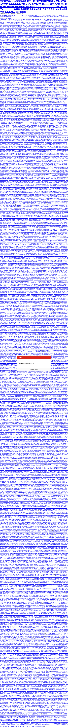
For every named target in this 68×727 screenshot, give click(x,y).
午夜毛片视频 (27, 68)
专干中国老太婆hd (11, 409)
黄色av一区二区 (42, 201)
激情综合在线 (63, 285)
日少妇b (11, 322)
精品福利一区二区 (35, 465)
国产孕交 (14, 440)
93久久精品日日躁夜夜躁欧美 (59, 64)
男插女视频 (2, 447)
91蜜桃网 (33, 722)
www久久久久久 (63, 349)
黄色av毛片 (36, 280)
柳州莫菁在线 (57, 347)
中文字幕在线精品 (36, 178)
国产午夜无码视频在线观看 (13, 543)
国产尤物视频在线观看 (7, 682)
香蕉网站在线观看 (33, 57)
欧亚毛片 (58, 47)
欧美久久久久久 (57, 88)
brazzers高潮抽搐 (56, 94)
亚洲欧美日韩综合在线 (51, 247)
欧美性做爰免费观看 (28, 163)
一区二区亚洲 (54, 122)
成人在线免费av (28, 381)
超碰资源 (52, 60)
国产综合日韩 (38, 436)
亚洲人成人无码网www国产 (31, 513)
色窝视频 (56, 582)
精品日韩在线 (51, 648)
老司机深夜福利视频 (45, 90)
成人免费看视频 (3, 225)
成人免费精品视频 (60, 264)
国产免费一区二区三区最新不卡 (54, 612)
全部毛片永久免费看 (12, 21)
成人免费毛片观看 (8, 306)
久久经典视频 (43, 236)
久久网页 (51, 678)
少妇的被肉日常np (37, 163)
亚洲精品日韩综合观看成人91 (22, 292)
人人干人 (23, 168)
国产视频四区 (58, 128)
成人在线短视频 (49, 164)
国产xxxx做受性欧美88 (8, 592)
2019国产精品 (31, 308)
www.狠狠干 (13, 302)
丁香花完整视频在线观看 (20, 401)
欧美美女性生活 (8, 392)
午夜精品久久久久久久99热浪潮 (13, 32)
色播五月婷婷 (15, 589)
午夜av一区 (64, 91)
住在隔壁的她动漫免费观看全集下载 (42, 115)
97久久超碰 (42, 677)
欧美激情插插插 (32, 572)
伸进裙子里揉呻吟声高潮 (41, 612)
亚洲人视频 (35, 536)
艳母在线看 (26, 233)
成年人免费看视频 (15, 230)
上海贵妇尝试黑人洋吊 (10, 182)
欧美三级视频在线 (24, 598)
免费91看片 (48, 315)
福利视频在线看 (28, 119)
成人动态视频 (24, 177)
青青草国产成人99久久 (44, 675)
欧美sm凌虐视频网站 (62, 22)
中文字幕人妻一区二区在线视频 (29, 154)
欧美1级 (28, 294)
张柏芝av (47, 678)
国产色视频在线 (45, 60)
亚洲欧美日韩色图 (33, 553)
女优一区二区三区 (45, 260)
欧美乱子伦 (43, 202)
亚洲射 (30, 178)
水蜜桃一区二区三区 (51, 140)
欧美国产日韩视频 (12, 513)
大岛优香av (39, 458)
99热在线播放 (5, 289)
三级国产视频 (12, 467)
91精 (57, 668)
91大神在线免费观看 (20, 130)
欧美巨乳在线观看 (10, 419)
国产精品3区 (5, 194)
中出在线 (2, 563)
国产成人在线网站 (30, 444)
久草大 (37, 227)
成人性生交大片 (43, 19)
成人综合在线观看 (11, 523)
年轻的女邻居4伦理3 (37, 443)
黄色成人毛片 (17, 220)
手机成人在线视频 (37, 402)
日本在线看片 (23, 285)
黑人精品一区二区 (36, 253)
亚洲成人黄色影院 (52, 204)
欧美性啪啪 (58, 672)
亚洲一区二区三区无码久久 (20, 108)
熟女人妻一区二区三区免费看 (8, 525)
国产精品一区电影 (57, 132)
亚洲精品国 (33, 382)
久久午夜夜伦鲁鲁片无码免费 (13, 35)
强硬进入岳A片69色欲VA (37, 289)
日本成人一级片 (29, 403)
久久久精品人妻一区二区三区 (18, 44)
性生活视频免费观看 (58, 153)
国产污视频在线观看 (43, 278)
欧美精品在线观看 (24, 198)
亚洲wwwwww (38, 140)
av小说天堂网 (49, 288)
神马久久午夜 (16, 254)
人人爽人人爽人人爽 (54, 629)
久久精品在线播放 (22, 101)
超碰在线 (49, 47)
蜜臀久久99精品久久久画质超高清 (48, 235)
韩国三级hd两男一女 (32, 64)
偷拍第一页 (47, 285)
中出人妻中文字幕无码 (47, 80)
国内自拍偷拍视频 (37, 85)
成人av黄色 (17, 640)
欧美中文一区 (32, 539)
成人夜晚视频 (19, 454)
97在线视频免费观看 (41, 327)
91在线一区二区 (6, 222)
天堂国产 (43, 223)
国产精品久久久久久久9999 (6, 342)
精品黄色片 (7, 104)
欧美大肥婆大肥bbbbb (13, 143)
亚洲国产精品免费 (42, 640)
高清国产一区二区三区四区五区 (19, 40)
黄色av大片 (44, 116)
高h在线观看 (44, 470)
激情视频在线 (21, 36)
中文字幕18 (63, 437)
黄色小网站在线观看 (31, 705)
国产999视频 (5, 216)
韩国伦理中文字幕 (34, 325)
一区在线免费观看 (10, 672)
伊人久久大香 (60, 71)
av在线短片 (15, 116)
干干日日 (49, 202)
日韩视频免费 (11, 108)
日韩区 (6, 613)
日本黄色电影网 (55, 39)
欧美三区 (13, 163)
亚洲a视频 (41, 105)
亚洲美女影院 (61, 85)
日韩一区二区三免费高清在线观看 (10, 206)
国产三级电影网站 (45, 651)
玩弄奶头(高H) (52, 298)
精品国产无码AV (55, 202)
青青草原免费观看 (9, 429)
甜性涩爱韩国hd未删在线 (15, 73)
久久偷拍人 (18, 115)
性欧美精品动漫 (43, 26)
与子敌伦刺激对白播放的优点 (40, 274)
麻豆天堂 (29, 209)
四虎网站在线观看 (63, 84)
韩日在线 (56, 339)
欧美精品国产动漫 (14, 52)
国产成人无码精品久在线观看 (40, 333)
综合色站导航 (7, 275)
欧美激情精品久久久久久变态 (39, 197)
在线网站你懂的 (45, 350)
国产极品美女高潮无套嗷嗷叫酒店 (54, 482)
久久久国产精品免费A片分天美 (32, 37)
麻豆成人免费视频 (61, 724)
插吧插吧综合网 (12, 336)
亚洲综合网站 (19, 651)
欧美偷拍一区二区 (40, 61)
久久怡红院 (12, 68)
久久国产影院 (7, 256)
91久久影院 (52, 163)
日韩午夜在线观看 (58, 178)
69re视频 (28, 204)
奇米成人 (17, 75)
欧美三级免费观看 (33, 457)
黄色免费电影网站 (4, 630)
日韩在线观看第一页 (43, 567)
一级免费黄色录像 (28, 402)
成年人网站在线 (41, 633)
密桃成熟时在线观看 (26, 313)
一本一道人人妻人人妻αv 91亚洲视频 (30, 105)
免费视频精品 (51, 43)
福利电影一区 (14, 364)
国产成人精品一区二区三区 (22, 216)
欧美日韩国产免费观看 (34, 67)
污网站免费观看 (53, 30)
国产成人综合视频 (27, 644)
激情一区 (2, 90)
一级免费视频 (54, 56)
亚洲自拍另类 (54, 109)
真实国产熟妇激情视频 (35, 475)
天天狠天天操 (31, 140)
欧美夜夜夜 (54, 68)
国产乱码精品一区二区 (50, 21)
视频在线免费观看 (42, 506)
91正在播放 (35, 519)
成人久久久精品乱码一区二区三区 (34, 246)
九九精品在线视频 (30, 128)
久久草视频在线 (11, 329)
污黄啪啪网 (4, 401)
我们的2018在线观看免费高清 (34, 133)
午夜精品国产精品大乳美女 (58, 555)
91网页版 (50, 116)
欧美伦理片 (7, 28)
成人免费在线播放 (8, 458)
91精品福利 (6, 139)
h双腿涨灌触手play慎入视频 (54, 82)
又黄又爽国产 (16, 342)
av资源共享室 (7, 250)
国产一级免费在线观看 (49, 460)
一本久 (35, 216)
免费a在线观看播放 (12, 185)
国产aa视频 (55, 246)
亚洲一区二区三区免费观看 (6, 161)
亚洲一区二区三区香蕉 (48, 32)
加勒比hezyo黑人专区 (13, 167)
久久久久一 (8, 149)
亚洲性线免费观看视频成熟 (33, 688)
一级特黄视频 (7, 389)
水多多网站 (25, 630)
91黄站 (51, 36)
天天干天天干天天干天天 (26, 84)
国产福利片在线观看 (60, 209)
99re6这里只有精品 (59, 70)
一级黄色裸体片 (5, 467)
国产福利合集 (63, 347)
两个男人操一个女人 (34, 166)
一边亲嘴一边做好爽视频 (21, 523)
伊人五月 (32, 213)
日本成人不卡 (35, 113)
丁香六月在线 (30, 570)
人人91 (62, 60)
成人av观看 (32, 212)
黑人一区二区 (19, 201)
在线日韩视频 (55, 175)
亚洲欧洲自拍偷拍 (25, 90)
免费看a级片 (16, 301)
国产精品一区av (52, 391)
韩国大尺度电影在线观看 (62, 333)
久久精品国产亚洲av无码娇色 (8, 695)
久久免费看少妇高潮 (39, 81)
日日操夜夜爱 (36, 287)
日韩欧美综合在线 (29, 63)
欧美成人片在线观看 (28, 182)
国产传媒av (36, 63)
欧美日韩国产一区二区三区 (17, 399)
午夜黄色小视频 (27, 289)
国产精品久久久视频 (10, 126)
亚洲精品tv (43, 478)
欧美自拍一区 (28, 634)
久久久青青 (4, 558)
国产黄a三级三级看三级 (42, 216)
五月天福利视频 (56, 385)
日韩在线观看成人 (7, 60)
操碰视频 (14, 97)
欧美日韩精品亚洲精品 (9, 99)
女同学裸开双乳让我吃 (24, 464)
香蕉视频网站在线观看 (31, 75)
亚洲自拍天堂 (24, 541)
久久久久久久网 (12, 361)
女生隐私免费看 (5, 422)
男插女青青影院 (34, 353)
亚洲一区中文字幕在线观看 (15, 662)
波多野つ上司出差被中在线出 (57, 515)
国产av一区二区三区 (15, 81)
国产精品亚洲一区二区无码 (62, 21)
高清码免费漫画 (21, 564)
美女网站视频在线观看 (36, 316)
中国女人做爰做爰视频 (45, 119)
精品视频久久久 (24, 612)
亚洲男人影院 (12, 144)
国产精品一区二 (5, 115)
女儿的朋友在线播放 (38, 192)
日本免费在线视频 (25, 39)
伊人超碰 (41, 218)
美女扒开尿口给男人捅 (39, 198)
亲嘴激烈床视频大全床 (46, 184)
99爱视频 (45, 254)
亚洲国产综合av (27, 235)
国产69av (29, 406)
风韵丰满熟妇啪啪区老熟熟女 (57, 712)
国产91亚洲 (43, 33)
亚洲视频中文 (6, 42)
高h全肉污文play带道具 (7, 377)
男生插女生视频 (12, 609)
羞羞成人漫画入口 (11, 95)
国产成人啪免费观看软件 (59, 460)
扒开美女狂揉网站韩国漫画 (17, 349)
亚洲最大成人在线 (6, 246)
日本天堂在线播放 (62, 547)
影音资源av (63, 342)
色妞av (22, 63)
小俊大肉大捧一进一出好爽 (42, 539)
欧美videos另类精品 (24, 416)
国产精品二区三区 (28, 144)
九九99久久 (28, 143)
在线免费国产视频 (8, 448)
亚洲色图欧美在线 (50, 574)
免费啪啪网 (60, 586)
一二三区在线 (29, 171)
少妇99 (66, 240)
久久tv (49, 519)
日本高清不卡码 (45, 439)
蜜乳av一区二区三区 (10, 292)
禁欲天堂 (12, 658)
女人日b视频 (46, 303)
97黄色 (31, 168)
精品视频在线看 (43, 451)
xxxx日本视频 (61, 299)
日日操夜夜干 (61, 237)
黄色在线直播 (34, 678)
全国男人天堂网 (37, 450)
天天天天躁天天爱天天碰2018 (38, 167)
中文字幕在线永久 (22, 616)
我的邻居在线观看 (15, 54)
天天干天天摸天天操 (34, 577)
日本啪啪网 (15, 488)
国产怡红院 (20, 98)
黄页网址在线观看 (8, 615)
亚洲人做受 (39, 342)
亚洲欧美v (18, 209)
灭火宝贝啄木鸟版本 (7, 106)
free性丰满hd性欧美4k (11, 181)
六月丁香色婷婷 (36, 33)
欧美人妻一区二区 (45, 112)
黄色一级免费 (50, 250)
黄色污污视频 (37, 126)
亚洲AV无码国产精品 (61, 247)
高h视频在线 (40, 68)
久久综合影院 (35, 640)
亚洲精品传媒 (44, 715)
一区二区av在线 (36, 223)
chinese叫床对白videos (43, 99)
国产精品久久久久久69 (59, 254)
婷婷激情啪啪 (63, 202)
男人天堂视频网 (33, 281)
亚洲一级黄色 (36, 492)
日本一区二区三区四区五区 (48, 406)
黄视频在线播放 (56, 399)
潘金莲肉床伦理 (32, 202)
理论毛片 (6, 662)
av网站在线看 (5, 570)
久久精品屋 (46, 229)
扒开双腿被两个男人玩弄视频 (23, 722)
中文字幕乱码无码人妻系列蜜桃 (35, 526)
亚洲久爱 (58, 298)
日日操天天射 (6, 25)
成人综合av (3, 705)
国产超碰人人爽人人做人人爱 (8, 395)
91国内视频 (4, 437)
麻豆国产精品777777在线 (9, 70)
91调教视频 (6, 677)
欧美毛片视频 (32, 106)
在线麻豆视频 (51, 539)
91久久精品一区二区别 (60, 275)
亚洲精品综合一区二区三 (36, 313)
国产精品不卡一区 (13, 368)
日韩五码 (39, 132)
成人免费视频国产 (10, 33)
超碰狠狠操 (40, 258)
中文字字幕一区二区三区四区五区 (21, 375)
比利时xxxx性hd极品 (55, 285)
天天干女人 (19, 111)
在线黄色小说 (3, 309)
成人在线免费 (26, 281)
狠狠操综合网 (9, 320)
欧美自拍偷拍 (60, 104)
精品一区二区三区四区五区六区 (53, 201)
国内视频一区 (60, 526)
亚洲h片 (64, 418)
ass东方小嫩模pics (9, 616)
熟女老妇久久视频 (39, 484)
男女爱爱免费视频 (27, 173)
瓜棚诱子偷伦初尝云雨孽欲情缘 (51, 81)
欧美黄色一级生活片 (20, 126)
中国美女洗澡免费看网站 (59, 423)
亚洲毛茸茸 (47, 579)
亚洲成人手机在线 (58, 160)
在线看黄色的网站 (4, 19)
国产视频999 (46, 484)
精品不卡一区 (39, 47)
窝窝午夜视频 (11, 548)
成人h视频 (18, 42)
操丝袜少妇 (10, 278)
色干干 (57, 277)
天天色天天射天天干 (39, 142)
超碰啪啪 (42, 287)
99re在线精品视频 (55, 119)
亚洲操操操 (3, 334)
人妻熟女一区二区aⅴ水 (54, 346)
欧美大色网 (23, 78)
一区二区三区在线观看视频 (58, 425)
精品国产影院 (62, 558)
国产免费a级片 (29, 29)
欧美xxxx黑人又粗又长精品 (17, 22)
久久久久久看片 (61, 166)
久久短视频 (38, 184)
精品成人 (6, 185)
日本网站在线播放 (39, 54)
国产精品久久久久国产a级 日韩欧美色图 (40, 36)
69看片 (54, 287)
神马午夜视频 (64, 302)
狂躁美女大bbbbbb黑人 (47, 242)
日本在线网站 (6, 239)
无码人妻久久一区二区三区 (15, 271)
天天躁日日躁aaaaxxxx (31, 351)
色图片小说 (16, 572)
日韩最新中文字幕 (60, 150)
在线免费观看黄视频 (21, 236)
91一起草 (7, 432)
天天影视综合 (63, 230)
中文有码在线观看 (64, 39)
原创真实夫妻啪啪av (4, 315)
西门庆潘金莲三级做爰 (50, 253)
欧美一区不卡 (7, 415)
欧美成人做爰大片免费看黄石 (34, 540)
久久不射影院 (13, 415)
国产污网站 (32, 623)
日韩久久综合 (21, 150)
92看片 (57, 363)
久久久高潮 (54, 170)
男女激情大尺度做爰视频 (6, 40)
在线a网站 (44, 237)
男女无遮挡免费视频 (62, 571)
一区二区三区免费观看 (55, 322)
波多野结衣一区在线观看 (13, 330)
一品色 (21, 54)
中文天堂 (40, 43)
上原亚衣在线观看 (20, 135)
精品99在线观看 (11, 227)
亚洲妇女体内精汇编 (59, 415)
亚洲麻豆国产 (5, 722)
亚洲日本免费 (12, 216)
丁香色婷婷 (32, 249)
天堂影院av (7, 354)
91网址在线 (3, 579)
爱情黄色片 (8, 128)
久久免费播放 (40, 616)
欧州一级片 (31, 377)
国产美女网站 (59, 220)
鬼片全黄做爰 (16, 686)
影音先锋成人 (25, 97)
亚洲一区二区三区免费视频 (56, 418)
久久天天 (9, 156)
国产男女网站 (56, 453)
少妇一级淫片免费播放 (11, 496)
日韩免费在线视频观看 (52, 365)
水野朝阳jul (39, 306)
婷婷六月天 (52, 239)
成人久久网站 (8, 532)
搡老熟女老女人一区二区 (61, 409)
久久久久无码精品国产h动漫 (34, 53)
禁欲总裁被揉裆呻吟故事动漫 (50, 448)
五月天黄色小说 (34, 201)
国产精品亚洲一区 (41, 71)
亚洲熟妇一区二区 (14, 608)
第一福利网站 (34, 427)
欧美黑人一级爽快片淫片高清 (9, 236)
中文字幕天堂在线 (9, 30)
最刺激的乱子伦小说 (54, 113)
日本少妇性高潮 (5, 385)
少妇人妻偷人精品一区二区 (35, 405)
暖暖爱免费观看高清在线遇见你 (9, 454)
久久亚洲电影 (35, 494)
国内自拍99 (14, 679)
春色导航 (61, 164)
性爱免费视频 (22, 257)
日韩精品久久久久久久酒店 (21, 515)
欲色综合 (30, 28)
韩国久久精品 (28, 36)
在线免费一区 (41, 678)
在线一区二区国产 (28, 113)
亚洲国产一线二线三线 (40, 106)
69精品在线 (64, 619)
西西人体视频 (20, 222)
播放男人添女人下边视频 (12, 101)
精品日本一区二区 (38, 303)
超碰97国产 (62, 450)
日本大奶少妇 (8, 346)
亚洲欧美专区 (54, 67)
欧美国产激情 (47, 105)
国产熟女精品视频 (34, 596)
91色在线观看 (5, 382)
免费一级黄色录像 (47, 54)
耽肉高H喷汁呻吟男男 (52, 19)
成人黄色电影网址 (44, 161)
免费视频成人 (61, 664)
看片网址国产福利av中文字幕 (50, 381)
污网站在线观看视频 (15, 358)
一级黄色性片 (27, 349)
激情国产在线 (23, 686)
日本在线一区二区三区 (48, 311)
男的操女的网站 (8, 460)
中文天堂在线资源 (49, 467)
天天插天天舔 (9, 80)
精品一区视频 (32, 229)
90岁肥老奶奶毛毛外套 (63, 191)
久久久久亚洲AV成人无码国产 (11, 49)
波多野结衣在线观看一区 (9, 365)
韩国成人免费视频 (26, 657)
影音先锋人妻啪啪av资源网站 (53, 302)
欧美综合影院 (44, 244)
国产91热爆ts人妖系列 (17, 277)
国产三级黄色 (31, 260)
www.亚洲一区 (49, 268)
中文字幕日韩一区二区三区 (19, 632)
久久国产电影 (16, 667)
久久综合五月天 (63, 508)
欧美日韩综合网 (52, 161)
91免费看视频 (26, 291)
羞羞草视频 (50, 336)
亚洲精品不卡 (18, 267)
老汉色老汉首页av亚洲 (7, 119)
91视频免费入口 (45, 326)
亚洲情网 (24, 708)
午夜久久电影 (36, 381)
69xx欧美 (57, 112)
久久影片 (53, 47)
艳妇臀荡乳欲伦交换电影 (44, 30)
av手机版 (31, 595)
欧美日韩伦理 (34, 68)
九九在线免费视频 (47, 603)
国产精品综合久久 (30, 346)
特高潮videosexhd (11, 350)
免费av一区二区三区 (57, 708)
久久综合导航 (45, 180)
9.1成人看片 (15, 601)
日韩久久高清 (34, 644)
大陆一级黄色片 (19, 270)
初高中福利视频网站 (17, 387)
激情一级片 (34, 702)
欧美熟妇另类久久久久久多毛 (28, 91)
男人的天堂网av (46, 682)
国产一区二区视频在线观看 (41, 44)
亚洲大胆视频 (14, 136)
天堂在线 (34, 173)
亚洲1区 (18, 198)
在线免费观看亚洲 (45, 337)
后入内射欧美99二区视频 (38, 319)
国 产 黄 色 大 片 (51, 471)
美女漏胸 (28, 285)
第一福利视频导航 (54, 90)
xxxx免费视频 (3, 102)
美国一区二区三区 (32, 170)
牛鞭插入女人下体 (33, 49)
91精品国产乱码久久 (57, 703)
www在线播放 (31, 151)
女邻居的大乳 (36, 50)
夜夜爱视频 (58, 53)
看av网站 (15, 563)
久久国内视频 (8, 405)
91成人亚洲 (13, 237)
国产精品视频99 (41, 553)
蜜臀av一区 (57, 475)
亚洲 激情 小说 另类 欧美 (58, 92)
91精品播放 (33, 150)
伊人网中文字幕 (6, 282)
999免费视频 (34, 219)
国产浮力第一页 (61, 189)
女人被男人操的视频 (15, 171)
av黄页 (64, 679)
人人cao (21, 420)
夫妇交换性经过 (45, 496)
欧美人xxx (21, 206)
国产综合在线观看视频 (14, 146)
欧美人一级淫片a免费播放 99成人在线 (47, 318)
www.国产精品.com (15, 102)
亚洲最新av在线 (37, 651)
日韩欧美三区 (54, 299)
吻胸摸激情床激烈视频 (13, 398)
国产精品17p (6, 68)
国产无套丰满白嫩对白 (54, 192)
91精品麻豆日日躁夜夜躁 (56, 665)
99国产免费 (2, 149)
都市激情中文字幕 (11, 675)
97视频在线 (63, 201)
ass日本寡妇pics (61, 26)
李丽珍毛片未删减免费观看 (27, 192)
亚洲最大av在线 (6, 218)
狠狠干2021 (23, 35)
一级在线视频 (47, 109)
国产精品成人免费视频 (56, 334)
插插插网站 (37, 534)
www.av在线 (2, 488)
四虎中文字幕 (39, 170)
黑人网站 (38, 202)
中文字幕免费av (7, 503)
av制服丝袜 (44, 140)
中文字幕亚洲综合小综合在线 (12, 265)
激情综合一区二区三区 (21, 606)
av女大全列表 (25, 581)
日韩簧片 (46, 616)
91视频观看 (36, 108)
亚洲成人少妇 (56, 284)
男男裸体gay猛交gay (33, 601)
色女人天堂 (15, 555)
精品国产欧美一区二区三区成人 (43, 410)
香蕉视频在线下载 (4, 703)
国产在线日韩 (15, 688)
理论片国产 (9, 387)
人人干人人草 (40, 564)
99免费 (31, 233)
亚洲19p (44, 482)
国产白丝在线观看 (19, 113)
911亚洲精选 (56, 396)
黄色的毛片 (47, 56)
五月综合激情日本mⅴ (48, 267)
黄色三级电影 (12, 43)
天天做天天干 (50, 108)
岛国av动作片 (47, 23)
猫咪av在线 (23, 337)
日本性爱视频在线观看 (59, 167)
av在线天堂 (59, 677)
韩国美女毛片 (24, 42)
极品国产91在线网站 (18, 189)
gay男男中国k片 (3, 325)
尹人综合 (53, 444)
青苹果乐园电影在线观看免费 (49, 443)
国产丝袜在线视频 (43, 582)
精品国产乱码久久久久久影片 (48, 66)
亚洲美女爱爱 (63, 192)
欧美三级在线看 (15, 94)
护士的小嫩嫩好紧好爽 (32, 401)
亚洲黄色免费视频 (37, 320)
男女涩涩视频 (22, 132)
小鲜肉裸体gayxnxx (17, 374)
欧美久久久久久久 (7, 312)
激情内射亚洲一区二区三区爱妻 (61, 33)
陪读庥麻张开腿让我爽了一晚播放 (28, 696)
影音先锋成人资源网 (39, 185)
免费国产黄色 (8, 153)
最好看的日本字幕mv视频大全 (43, 271)
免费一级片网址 (18, 109)
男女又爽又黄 (16, 461)
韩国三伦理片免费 (44, 73)
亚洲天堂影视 (51, 441)
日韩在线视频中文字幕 (41, 102)
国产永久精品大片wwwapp (16, 26)
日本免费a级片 (9, 488)
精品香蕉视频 (49, 104)
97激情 (21, 102)
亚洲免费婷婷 (57, 294)
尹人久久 (5, 585)
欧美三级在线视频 (30, 520)
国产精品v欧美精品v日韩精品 (47, 437)
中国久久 (57, 643)
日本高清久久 (29, 588)
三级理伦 (37, 336)
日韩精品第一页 (57, 32)
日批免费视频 (7, 327)
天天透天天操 (56, 219)
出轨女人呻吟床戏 (8, 634)
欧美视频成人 (62, 655)
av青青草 (47, 61)
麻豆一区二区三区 (21, 351)
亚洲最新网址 (3, 303)
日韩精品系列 (43, 485)
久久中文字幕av (11, 61)
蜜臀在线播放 (17, 223)
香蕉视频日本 (30, 273)
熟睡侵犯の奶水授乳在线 (14, 180)
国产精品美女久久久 (60, 66)
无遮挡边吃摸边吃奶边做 (8, 281)
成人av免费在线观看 (8, 353)
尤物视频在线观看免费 (35, 90)
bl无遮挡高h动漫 (43, 199)
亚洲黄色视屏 (25, 50)
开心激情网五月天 (58, 388)
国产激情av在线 (35, 660)
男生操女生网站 (36, 244)
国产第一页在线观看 (22, 136)
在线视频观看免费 (20, 68)
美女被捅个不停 (17, 92)
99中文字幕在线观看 (50, 633)
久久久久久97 (61, 274)
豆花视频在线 (45, 436)
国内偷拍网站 (12, 219)
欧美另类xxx (20, 235)
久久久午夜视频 (34, 258)
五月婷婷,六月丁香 (40, 384)
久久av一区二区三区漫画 (29, 46)
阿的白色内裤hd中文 (11, 594)
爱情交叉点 (56, 311)
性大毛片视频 (3, 632)
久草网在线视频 (19, 144)
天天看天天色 (10, 178)
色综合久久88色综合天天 (53, 208)
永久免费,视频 (16, 550)
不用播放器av (49, 191)
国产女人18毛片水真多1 (62, 271)
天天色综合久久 (37, 242)
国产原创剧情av (42, 596)
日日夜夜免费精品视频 (45, 50)
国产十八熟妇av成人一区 (61, 588)
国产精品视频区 (6, 26)
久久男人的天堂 (55, 519)
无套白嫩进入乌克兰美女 (16, 226)
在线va (16, 508)
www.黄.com (3, 598)
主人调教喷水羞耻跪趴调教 (12, 195)
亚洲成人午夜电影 (15, 149)
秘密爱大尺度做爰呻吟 (39, 396)
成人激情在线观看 (60, 168)
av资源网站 (64, 139)
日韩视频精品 (47, 218)
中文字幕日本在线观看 (21, 112)
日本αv (33, 423)
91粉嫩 (36, 153)
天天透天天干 (3, 374)
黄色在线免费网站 (57, 553)
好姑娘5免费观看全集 (16, 623)
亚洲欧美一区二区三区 (48, 59)
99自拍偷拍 (49, 143)
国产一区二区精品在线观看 (56, 146)
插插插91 (15, 430)
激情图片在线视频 (14, 298)
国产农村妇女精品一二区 (38, 474)
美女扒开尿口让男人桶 (22, 194)
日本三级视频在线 (11, 512)
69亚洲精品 (23, 171)
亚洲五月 (17, 282)
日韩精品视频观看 (45, 188)
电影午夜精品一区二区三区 (27, 413)
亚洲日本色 (57, 249)
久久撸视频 (64, 401)
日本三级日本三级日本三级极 (14, 325)
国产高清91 (5, 227)
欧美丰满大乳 (14, 56)
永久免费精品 (61, 448)
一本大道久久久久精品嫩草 (55, 46)
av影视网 (37, 710)
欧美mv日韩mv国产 (28, 443)
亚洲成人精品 (40, 97)
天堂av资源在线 (62, 403)
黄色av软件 (64, 160)
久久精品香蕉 (36, 233)
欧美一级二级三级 (27, 660)
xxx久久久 (39, 209)
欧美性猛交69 (52, 61)
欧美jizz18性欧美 (48, 142)
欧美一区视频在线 (26, 71)
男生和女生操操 (16, 129)
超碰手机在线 (21, 589)
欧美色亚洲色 (64, 723)
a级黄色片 (22, 326)
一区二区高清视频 (19, 182)
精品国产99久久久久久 (30, 157)
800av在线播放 (38, 147)
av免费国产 (24, 209)
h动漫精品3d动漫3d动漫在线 (57, 25)
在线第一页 (22, 282)
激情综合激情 (56, 36)
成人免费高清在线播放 (9, 693)
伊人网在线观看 (38, 222)
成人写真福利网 (51, 130)
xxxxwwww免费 (47, 594)
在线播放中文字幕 (45, 629)
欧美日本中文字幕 (45, 187)
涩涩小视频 (29, 626)
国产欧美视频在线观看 (52, 22)
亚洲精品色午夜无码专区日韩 (60, 108)
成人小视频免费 (35, 508)
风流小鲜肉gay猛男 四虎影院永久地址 (25, 21)
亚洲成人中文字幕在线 (27, 433)
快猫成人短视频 (30, 101)
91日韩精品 (36, 139)
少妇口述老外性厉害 (48, 353)
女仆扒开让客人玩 (10, 75)
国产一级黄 (8, 50)
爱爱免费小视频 (17, 63)
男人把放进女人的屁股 (63, 154)
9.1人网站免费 (51, 275)
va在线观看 (61, 158)
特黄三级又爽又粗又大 (45, 329)
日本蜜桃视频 (52, 343)
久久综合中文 (53, 296)
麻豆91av (42, 273)
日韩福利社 (63, 605)
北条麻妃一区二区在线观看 (36, 230)
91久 (11, 529)
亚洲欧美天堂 (20, 122)
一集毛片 (32, 347)
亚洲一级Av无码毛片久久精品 (36, 263)
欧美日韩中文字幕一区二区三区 (29, 327)
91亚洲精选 (17, 229)
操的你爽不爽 (55, 280)
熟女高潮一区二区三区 (62, 223)
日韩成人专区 (17, 158)
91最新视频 (56, 123)
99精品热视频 (11, 113)
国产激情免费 (42, 508)
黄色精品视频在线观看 (53, 26)
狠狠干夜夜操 (12, 115)
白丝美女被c (40, 354)
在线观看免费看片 (52, 149)
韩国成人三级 (45, 340)
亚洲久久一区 (15, 156)
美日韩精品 (23, 81)
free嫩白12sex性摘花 (55, 313)
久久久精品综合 (43, 101)
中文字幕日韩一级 (11, 130)
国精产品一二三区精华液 (24, 263)
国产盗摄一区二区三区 (49, 70)
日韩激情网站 (26, 111)
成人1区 (13, 323)
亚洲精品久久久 (47, 232)
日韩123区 (18, 610)
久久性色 (49, 695)
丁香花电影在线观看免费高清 (14, 396)
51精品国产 (52, 135)
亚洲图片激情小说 (8, 132)
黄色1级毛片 (47, 700)
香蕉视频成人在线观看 (32, 698)
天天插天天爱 (12, 42)
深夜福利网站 (35, 567)
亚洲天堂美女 (8, 349)
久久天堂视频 (24, 140)
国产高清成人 (54, 639)
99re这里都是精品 (42, 574)
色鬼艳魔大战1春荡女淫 (61, 494)
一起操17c (27, 166)
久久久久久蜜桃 (32, 529)
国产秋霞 (58, 505)
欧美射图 (34, 557)
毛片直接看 (59, 651)
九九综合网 (48, 710)
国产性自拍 (36, 312)
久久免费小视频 (31, 222)
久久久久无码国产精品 (31, 243)
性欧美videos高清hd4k (10, 403)
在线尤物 (14, 633)
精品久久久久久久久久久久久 (32, 236)
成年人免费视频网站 (16, 123)
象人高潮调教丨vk (44, 129)
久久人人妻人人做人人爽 (47, 584)
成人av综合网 (49, 392)
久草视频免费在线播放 (27, 239)
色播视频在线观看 (57, 312)
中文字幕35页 (13, 484)
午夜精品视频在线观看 (5, 273)
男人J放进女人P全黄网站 (22, 275)
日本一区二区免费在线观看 (43, 301)
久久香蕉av (45, 43)
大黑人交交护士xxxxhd (59, 35)
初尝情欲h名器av (47, 68)
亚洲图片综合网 (20, 447)
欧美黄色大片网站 (35, 143)
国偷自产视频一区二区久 (31, 632)
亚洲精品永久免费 (28, 197)
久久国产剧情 (25, 109)
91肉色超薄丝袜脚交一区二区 (43, 322)
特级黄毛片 (61, 301)
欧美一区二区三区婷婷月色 (17, 450)
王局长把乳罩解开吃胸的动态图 (9, 135)
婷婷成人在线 (45, 450)
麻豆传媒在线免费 (35, 634)
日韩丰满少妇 (41, 425)
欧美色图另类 (42, 467)
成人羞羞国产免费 (61, 87)
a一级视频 (35, 189)
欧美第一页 (58, 102)
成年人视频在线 (14, 636)
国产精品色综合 (32, 61)
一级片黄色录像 (35, 19)
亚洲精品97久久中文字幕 (54, 361)
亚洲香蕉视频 (8, 94)
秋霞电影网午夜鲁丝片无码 (44, 135)
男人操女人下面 (43, 108)
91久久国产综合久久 (7, 492)
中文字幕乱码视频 (6, 436)
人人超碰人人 (51, 575)
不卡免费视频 (10, 257)
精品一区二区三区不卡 (52, 174)
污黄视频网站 (62, 98)
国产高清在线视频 (62, 516)
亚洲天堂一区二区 (39, 194)
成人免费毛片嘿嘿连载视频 (31, 135)
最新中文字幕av (28, 43)
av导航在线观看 (18, 91)
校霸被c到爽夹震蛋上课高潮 (35, 60)
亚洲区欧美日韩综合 (13, 382)
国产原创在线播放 (57, 225)
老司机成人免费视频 (37, 420)
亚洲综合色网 (53, 384)
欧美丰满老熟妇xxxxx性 (28, 471)
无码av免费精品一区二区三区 (14, 499)
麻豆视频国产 (55, 29)
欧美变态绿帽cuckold (21, 558)
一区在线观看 (36, 677)
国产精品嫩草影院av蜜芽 (40, 447)
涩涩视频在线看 (29, 280)
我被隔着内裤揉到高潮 (55, 544)
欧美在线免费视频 (7, 163)
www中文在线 (21, 430)
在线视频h (26, 586)
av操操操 (63, 672)
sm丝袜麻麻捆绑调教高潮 (50, 698)
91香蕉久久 (48, 622)
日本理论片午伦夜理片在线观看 (35, 240)
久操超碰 (10, 347)
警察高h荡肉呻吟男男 (43, 168)
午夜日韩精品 (30, 492)
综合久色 (57, 693)
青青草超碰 (14, 644)
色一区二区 (38, 91)
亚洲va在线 (18, 512)
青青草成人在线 (16, 724)
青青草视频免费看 (50, 128)
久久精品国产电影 (51, 102)
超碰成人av (25, 467)
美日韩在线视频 (50, 419)
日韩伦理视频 (52, 77)
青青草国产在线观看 (49, 319)
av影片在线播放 (57, 270)
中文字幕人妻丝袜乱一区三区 (20, 468)
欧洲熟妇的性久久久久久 (47, 617)
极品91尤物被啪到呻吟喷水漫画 (7, 64)
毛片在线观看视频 (18, 565)
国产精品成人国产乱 (51, 333)
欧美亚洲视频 (15, 532)
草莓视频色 (43, 91)
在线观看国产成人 (54, 301)
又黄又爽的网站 (5, 332)
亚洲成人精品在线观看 (52, 97)
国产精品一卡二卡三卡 (34, 218)
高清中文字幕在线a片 (52, 274)
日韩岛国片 (25, 74)
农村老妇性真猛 (45, 163)
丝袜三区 (41, 501)
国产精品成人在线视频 (31, 257)
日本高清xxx (27, 339)
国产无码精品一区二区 (36, 282)
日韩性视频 (64, 372)
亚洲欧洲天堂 (35, 647)
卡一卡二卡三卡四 (20, 336)
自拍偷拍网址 (18, 316)
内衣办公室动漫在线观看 (39, 315)
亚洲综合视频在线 (8, 412)
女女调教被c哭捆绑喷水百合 (60, 57)
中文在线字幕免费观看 (57, 143)
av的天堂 (23, 23)
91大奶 (65, 440)
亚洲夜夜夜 (10, 189)
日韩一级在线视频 (56, 608)
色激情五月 (54, 589)
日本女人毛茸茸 (43, 336)
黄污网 (19, 508)
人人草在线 (49, 530)
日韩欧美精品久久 (4, 709)
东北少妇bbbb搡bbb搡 (50, 273)
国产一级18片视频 (55, 320)
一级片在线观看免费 (5, 608)
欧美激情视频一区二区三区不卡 (13, 175)
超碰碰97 (15, 460)
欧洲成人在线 (65, 270)
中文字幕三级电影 (16, 448)
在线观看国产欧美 (17, 668)
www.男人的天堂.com (60, 529)
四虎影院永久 (38, 617)
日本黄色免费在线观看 (37, 658)
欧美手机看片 (48, 464)
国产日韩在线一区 (9, 660)
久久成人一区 (63, 433)
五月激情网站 (59, 126)
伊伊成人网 (24, 387)
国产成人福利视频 (37, 350)
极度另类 (33, 629)
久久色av (55, 104)
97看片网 (34, 575)
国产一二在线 (25, 115)
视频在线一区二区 (13, 194)
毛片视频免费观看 (43, 130)
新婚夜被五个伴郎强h (51, 502)
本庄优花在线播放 (16, 554)
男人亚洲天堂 (30, 223)
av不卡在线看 (43, 294)
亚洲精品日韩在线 (39, 109)
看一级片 (32, 622)
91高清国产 (22, 605)
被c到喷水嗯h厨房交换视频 (52, 660)
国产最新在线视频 (51, 596)
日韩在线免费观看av (26, 664)
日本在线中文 (6, 219)
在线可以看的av (27, 118)
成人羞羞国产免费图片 (15, 647)
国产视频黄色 (49, 403)
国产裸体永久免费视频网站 (8, 264)
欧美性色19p (18, 61)
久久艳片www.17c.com (29, 447)
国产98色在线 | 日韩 (60, 325)
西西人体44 (7, 237)
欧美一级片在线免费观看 (36, 477)
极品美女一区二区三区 (21, 340)
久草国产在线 (16, 363)
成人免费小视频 (10, 109)
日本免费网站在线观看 (47, 686)
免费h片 (3, 658)
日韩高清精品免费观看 (40, 502)
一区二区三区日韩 (45, 239)
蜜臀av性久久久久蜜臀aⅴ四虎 (26, 66)
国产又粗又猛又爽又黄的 (25, 650)
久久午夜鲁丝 (27, 122)
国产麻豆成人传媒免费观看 (18, 119)
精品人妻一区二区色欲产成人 (59, 197)
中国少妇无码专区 (15, 478)
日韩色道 (65, 147)
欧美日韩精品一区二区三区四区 (30, 385)
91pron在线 (28, 567)
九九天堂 (29, 177)
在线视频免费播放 (59, 73)
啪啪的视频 (59, 557)
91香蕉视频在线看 (39, 70)
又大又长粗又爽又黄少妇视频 (36, 59)
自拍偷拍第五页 (64, 601)
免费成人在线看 (38, 346)
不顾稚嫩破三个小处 (62, 365)
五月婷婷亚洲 (34, 104)
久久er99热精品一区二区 (49, 517)
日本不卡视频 (31, 284)
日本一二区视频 (21, 56)
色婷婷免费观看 (24, 57)
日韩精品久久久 (23, 301)
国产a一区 (7, 627)
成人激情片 (28, 506)
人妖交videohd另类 (37, 237)
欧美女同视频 (54, 724)
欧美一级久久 (60, 296)
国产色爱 (42, 653)
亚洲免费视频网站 (50, 372)
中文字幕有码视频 (20, 582)
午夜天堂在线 (41, 52)
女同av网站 (18, 97)
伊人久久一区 (49, 64)
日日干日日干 (46, 433)
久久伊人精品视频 (4, 271)
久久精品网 (4, 360)
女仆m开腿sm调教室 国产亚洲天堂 (29, 672)
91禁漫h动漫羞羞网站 (41, 257)
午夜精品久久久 (24, 220)
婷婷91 (45, 97)
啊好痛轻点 (16, 309)
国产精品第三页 (9, 468)
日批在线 (43, 268)
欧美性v (33, 40)
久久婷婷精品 (54, 422)
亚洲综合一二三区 (26, 427)
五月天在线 (31, 478)
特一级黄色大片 (38, 571)
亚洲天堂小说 (31, 42)
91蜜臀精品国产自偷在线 (38, 626)
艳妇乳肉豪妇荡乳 (11, 242)
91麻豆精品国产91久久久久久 (21, 53)
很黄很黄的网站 (19, 595)
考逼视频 (45, 270)
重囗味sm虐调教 (54, 50)
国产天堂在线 (41, 464)
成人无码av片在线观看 (55, 402)
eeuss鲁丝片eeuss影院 (14, 384)
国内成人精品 (21, 251)
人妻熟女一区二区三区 (42, 144)
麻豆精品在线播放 (38, 87)
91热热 (35, 208)
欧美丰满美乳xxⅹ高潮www (10, 118)
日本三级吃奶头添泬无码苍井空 (59, 49)
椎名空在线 (63, 492)
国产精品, (41, 494)
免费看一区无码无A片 (24, 639)
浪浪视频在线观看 (56, 723)
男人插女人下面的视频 (5, 177)
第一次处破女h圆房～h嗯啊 (40, 22)
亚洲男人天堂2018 (39, 594)
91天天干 (59, 443)
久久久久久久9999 (19, 395)
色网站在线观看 (34, 277)
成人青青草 (11, 247)
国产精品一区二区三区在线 (16, 391)
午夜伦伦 (42, 662)
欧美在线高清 (37, 94)
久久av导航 (17, 319)
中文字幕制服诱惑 (39, 377)
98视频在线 (27, 130)
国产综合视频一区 (17, 422)
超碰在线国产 (57, 447)
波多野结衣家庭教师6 (62, 149)
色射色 (44, 47)
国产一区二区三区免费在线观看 (48, 53)
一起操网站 (7, 188)
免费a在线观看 (14, 370)
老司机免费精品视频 (42, 208)
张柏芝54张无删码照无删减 (16, 354)
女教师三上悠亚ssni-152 (59, 250)
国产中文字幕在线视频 (25, 477)
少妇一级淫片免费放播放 (33, 73)
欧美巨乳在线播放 (4, 609)
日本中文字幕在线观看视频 (10, 209)
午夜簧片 (43, 42)
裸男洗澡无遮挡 (10, 84)
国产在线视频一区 (30, 720)
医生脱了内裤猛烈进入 (27, 33)
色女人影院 (23, 554)
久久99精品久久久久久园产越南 (50, 664)
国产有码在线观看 (29, 451)
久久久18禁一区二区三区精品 (46, 534)
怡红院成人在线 (31, 380)
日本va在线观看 (49, 702)
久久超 (10, 422)
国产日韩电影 (57, 646)
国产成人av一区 (46, 212)
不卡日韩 (33, 270)
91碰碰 (29, 439)
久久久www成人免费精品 (48, 74)
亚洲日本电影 (35, 503)
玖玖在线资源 (13, 315)
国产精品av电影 (50, 646)
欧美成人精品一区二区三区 (35, 374)
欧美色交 (15, 36)
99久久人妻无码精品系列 (56, 564)
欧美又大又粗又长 (32, 47)
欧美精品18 (47, 581)
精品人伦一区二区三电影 (53, 211)
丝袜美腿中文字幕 (15, 164)
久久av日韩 (45, 222)
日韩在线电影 (18, 70)
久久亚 (11, 170)
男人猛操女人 (14, 280)
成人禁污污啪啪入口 (7, 187)
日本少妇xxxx (62, 457)
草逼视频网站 (26, 120)
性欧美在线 (47, 557)
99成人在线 (8, 154)
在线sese (63, 413)
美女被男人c (15, 318)
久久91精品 (42, 622)
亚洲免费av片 (56, 617)
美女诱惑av (22, 164)
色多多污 (50, 170)
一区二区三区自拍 (47, 305)
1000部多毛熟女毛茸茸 (29, 22)
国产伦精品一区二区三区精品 (58, 626)
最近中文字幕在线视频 (61, 622)
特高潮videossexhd (59, 705)
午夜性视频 (62, 389)
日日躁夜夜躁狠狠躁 (14, 425)
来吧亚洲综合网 (45, 571)
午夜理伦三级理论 (39, 267)
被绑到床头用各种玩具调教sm (31, 264)
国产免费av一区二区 (50, 215)
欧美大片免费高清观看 (6, 311)
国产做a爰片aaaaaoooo (49, 578)
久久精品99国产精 (29, 637)
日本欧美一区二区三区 (34, 26)
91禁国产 (43, 253)
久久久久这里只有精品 (39, 21)
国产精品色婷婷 (55, 306)
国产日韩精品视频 (56, 492)
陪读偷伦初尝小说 (8, 57)
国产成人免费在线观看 (23, 106)
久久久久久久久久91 (62, 719)
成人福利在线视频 (18, 74)
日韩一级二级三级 (26, 104)
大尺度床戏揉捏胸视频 (15, 188)
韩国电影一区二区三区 (56, 674)
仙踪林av (36, 693)
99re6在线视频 (45, 532)
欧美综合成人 (40, 88)
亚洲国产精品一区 (30, 116)
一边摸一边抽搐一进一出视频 (56, 439)
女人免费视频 (39, 212)
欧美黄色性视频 (22, 156)
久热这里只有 (29, 309)
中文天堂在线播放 (37, 470)
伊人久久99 (23, 537)
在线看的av (7, 90)
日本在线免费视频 (37, 489)
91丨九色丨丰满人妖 (19, 160)
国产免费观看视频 (51, 533)
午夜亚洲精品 (10, 374)
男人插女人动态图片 (51, 91)
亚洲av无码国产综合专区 (40, 419)
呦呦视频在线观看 (13, 547)
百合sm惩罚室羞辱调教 (53, 158)
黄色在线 (2, 29)
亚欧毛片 (48, 457)
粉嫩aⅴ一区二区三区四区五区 (40, 137)
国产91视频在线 (49, 430)
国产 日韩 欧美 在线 (16, 312)
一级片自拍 (9, 184)
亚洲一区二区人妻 (52, 505)
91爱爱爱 (57, 570)
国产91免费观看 (37, 412)
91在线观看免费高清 (11, 558)
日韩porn (41, 381)
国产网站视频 (46, 171)
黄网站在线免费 (64, 561)
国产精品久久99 (19, 118)
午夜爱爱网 (62, 36)
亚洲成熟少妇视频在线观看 (30, 102)
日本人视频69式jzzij (25, 596)
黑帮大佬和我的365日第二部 (56, 195)
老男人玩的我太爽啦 (57, 584)
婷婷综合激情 (4, 301)
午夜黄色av (23, 448)
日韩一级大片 (38, 496)
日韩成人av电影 (21, 346)
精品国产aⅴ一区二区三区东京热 (19, 479)
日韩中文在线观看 (31, 384)
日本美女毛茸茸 (48, 92)
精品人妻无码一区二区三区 (42, 82)
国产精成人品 (51, 463)
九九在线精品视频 (17, 353)
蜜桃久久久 (64, 213)
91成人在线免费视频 (6, 136)
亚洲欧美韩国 (51, 216)
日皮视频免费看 (25, 662)
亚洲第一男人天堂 (11, 437)
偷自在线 (63, 251)
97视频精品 (37, 101)
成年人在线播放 (52, 577)
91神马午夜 (31, 195)
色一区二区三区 (43, 67)
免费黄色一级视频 (41, 104)
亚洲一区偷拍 (11, 517)
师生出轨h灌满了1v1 (33, 389)
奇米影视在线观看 (61, 185)
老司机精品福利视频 (17, 526)
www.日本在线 (13, 457)
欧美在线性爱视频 (27, 219)
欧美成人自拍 (3, 242)
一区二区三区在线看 (36, 235)
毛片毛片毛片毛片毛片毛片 (60, 291)
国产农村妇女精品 (62, 199)
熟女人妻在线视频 (25, 622)
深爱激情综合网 (45, 85)
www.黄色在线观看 (4, 343)
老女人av (12, 540)
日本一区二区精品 (32, 97)
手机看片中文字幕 (54, 457)
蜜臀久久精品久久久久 (28, 315)
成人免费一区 (6, 43)
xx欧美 (14, 347)
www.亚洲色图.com (41, 154)
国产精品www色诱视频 (29, 54)
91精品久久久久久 (56, 408)
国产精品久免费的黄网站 (48, 342)
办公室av (61, 281)
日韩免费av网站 (38, 512)
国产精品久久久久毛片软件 (27, 137)
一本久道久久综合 (45, 77)
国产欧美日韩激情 (30, 208)
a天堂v (21, 211)
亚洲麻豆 (26, 592)
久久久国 (48, 205)
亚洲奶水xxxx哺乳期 (13, 584)
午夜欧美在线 (3, 402)
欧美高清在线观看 (48, 225)
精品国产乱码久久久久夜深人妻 (19, 311)
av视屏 (57, 253)
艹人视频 (41, 37)
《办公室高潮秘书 (39, 229)
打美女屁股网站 (5, 39)
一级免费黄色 (64, 522)
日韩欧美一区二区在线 (41, 157)
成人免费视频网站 (54, 98)
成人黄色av (49, 137)
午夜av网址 (7, 298)
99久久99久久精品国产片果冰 (27, 175)
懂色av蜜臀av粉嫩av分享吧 (19, 30)
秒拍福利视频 (51, 270)
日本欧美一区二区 (24, 60)
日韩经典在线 (56, 80)
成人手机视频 (32, 330)
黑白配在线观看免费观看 (52, 125)
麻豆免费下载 (7, 603)
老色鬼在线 (41, 353)
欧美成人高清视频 (16, 57)
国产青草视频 (26, 463)
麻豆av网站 (48, 154)
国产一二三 (40, 78)
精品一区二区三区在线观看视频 (44, 243)
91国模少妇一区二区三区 (39, 215)
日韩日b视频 (42, 558)
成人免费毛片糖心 (38, 422)
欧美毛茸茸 (54, 223)
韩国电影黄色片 (41, 92)
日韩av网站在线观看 (27, 548)
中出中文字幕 (51, 582)
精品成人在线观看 (49, 396)
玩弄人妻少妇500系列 (25, 230)
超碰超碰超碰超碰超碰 (41, 249)
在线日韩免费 (7, 240)
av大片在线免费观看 (20, 204)
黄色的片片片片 (62, 396)
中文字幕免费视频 (38, 667)
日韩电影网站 (36, 441)
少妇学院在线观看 (30, 187)
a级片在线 (43, 164)
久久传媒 (62, 615)
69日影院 (38, 288)
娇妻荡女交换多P (11, 198)
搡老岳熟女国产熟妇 (14, 244)
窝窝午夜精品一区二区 (33, 467)
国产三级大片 (34, 546)
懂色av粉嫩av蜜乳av (4, 291)
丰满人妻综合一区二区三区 (35, 80)
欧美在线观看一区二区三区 (18, 212)
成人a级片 (29, 568)
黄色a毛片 (22, 288)
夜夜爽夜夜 (21, 215)
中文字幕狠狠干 (18, 33)
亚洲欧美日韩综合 (23, 28)
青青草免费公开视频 (54, 198)
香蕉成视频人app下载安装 (28, 242)
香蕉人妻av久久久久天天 (46, 175)
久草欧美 (28, 125)
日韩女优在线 (53, 613)
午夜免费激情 (38, 260)
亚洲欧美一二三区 (50, 415)
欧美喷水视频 (32, 612)
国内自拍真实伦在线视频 (13, 225)
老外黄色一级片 (56, 142)
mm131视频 (63, 713)
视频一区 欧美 (35, 394)
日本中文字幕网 (14, 215)
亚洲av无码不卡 (24, 67)
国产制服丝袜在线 (19, 197)
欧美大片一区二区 (38, 682)
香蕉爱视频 (27, 150)
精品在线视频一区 (29, 429)
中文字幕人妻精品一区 (55, 337)
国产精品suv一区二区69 (41, 371)
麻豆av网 (2, 719)
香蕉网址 (10, 706)
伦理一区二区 (15, 639)
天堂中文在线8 (56, 546)
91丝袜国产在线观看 (57, 292)
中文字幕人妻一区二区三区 (46, 182)
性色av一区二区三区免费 (34, 516)
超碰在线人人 (24, 284)
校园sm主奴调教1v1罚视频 (17, 142)
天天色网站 (43, 28)
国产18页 (45, 377)
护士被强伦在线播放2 (57, 137)
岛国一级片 (35, 43)
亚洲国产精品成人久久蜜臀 (37, 118)
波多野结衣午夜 (7, 588)
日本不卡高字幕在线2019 (55, 187)
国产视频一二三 (14, 287)
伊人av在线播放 (37, 156)
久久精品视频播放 (28, 85)
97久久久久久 (8, 230)
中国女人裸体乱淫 (10, 288)
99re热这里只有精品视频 (18, 85)
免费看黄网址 (41, 334)
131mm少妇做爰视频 (20, 403)
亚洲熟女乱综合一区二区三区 (55, 387)
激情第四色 (37, 444)
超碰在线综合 (61, 474)
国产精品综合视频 (55, 389)
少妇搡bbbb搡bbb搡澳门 (43, 332)
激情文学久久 (37, 670)
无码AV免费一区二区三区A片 (9, 643)
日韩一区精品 (32, 25)
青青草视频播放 (58, 648)
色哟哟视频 (13, 510)
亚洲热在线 (41, 394)
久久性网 (64, 151)
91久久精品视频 (57, 467)
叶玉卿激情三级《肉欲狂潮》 (50, 177)
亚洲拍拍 (55, 456)
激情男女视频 (63, 488)
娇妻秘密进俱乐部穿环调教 (32, 30)
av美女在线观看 (8, 29)
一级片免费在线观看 (13, 509)
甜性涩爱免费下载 (37, 668)
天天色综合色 (46, 420)
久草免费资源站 (51, 713)
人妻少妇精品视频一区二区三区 (57, 133)
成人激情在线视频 (25, 129)
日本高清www (8, 679)
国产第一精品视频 (17, 372)
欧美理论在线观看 (42, 153)
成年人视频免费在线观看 (46, 434)
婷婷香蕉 (11, 39)
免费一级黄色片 (17, 23)
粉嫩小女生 (65, 265)
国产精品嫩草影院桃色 (14, 19)
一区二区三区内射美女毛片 (41, 479)
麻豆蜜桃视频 (31, 98)
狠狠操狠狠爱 (19, 684)
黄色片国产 (7, 708)
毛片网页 (63, 640)
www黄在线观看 (46, 378)
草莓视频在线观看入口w (33, 261)
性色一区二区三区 (48, 401)
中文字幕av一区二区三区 (20, 125)
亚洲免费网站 (43, 128)
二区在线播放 (31, 136)
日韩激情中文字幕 (11, 316)
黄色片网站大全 (36, 543)
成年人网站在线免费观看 (60, 101)
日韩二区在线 (15, 451)
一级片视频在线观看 (14, 333)
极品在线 (31, 111)
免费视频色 (19, 80)
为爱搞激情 (55, 653)
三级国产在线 (3, 257)
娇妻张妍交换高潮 (47, 667)
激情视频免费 (17, 284)
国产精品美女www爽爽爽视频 (44, 49)
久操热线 (23, 720)
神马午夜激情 (49, 555)
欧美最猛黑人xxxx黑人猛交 (6, 129)
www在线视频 (37, 161)
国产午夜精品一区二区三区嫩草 (15, 657)
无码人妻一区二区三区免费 (50, 523)
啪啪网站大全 (5, 143)
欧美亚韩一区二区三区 (10, 610)
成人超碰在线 (53, 651)
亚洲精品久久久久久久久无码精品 (13, 88)
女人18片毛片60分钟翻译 (8, 284)
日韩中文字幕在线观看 (8, 77)
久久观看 (55, 691)
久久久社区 (8, 474)
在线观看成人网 (47, 150)
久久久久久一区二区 (48, 263)
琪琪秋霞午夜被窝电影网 (29, 160)
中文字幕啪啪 (20, 510)
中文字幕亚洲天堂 (62, 456)
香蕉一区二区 (32, 267)
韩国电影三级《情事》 (30, 336)
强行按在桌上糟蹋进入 (30, 620)
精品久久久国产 (54, 147)
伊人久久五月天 (26, 270)
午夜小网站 (37, 195)
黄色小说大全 (59, 28)
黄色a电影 (20, 423)
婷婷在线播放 (52, 136)
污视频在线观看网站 (7, 299)
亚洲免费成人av (55, 184)
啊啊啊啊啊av (46, 194)
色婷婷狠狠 (18, 665)
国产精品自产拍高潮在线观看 (18, 29)
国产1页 (44, 375)
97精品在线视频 (10, 67)
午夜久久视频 (10, 363)
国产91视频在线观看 (46, 306)
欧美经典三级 (11, 294)
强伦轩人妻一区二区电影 (21, 570)
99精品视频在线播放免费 (58, 709)
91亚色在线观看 (43, 685)
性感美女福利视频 (24, 32)
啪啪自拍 (20, 405)
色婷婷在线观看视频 (58, 430)
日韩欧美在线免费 (12, 111)
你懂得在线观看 (17, 723)
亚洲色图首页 (16, 579)
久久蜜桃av (8, 478)
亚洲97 (53, 126)
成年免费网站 (3, 101)
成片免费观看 (54, 560)
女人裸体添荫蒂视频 (39, 578)
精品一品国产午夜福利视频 (57, 525)
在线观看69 (16, 211)
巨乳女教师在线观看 (8, 92)
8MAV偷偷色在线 (16, 413)
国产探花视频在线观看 (27, 391)
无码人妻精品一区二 (44, 349)
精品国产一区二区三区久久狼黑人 (54, 451)
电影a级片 (2, 610)
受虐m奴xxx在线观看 (35, 551)
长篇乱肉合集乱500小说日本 (9, 670)
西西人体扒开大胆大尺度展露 (25, 575)
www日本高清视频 (32, 323)
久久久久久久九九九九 (32, 78)
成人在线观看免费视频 (19, 174)
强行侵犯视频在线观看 (13, 263)
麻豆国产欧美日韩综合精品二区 (44, 265)
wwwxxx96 (45, 347)
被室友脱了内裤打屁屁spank (20, 658)
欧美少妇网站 (39, 509)
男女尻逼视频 (28, 522)
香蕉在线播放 (13, 256)
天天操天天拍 (29, 199)
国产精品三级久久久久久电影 (22, 410)
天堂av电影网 (25, 202)
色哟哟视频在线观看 (50, 325)
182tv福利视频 (35, 558)
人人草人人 (34, 425)
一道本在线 (10, 192)
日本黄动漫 (38, 629)
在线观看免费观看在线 (5, 22)
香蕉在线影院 (16, 178)
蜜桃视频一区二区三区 (36, 326)
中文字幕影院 (37, 182)
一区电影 (9, 102)
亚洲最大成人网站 (62, 67)
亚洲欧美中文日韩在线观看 (22, 323)
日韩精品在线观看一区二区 (11, 59)
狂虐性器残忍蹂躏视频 (15, 90)
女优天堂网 (59, 478)
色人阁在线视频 (57, 678)
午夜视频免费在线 (20, 43)
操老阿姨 (20, 491)
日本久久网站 (16, 380)
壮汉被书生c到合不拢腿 (12, 427)
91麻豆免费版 (22, 309)
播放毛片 (45, 174)
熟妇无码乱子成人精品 (39, 39)
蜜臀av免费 (47, 440)
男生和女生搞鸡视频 (37, 433)
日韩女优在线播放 (39, 448)
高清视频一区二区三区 (47, 453)
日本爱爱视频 (50, 254)
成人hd (18, 303)
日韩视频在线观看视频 (43, 391)
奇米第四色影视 (64, 722)
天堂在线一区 (61, 258)
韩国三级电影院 (37, 434)
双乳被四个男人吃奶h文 (46, 94)
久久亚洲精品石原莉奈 (62, 177)
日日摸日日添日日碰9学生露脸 (42, 720)
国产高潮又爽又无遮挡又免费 (9, 133)
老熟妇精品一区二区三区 (11, 151)
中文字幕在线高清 (59, 129)
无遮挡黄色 (19, 516)
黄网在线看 (24, 322)
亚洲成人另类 (18, 71)
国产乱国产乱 (46, 658)
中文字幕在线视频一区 (39, 637)
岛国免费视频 (46, 684)
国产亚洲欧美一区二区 (10, 515)
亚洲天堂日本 (62, 563)
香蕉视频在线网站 (28, 52)
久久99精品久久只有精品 (57, 54)
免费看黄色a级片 (61, 122)
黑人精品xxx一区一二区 (52, 199)
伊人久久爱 (24, 526)
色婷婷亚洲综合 (23, 47)
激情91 (39, 57)
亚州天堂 (65, 28)
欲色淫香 (12, 174)
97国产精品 (7, 98)
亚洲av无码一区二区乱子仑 (36, 254)
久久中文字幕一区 (44, 46)
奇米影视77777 (59, 633)
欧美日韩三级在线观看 (47, 461)
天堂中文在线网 (37, 211)
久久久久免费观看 (37, 413)
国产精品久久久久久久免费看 (48, 209)
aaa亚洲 (48, 67)
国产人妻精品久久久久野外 (6, 85)
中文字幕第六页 (24, 261)
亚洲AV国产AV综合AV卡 (22, 133)
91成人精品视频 (27, 295)
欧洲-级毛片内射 (18, 139)
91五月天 (10, 639)
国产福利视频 (25, 377)
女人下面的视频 (39, 311)
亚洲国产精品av (24, 723)
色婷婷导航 (35, 52)
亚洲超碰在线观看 (57, 485)
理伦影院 (45, 170)
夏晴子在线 (11, 139)
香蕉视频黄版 (24, 170)
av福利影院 (13, 112)
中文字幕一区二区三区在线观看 (13, 416)
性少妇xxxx (61, 29)
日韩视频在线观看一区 (5, 646)
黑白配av (40, 482)
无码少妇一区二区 (59, 118)
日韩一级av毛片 (34, 530)
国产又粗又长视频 (47, 313)
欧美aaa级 (53, 594)
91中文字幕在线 (41, 555)
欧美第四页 (21, 692)
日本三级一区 (3, 506)
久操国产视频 (24, 73)
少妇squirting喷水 (30, 340)
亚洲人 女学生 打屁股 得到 (47, 160)
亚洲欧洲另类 (36, 674)
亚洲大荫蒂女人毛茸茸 (37, 146)
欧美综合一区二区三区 (58, 429)
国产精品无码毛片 (15, 60)
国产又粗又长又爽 (46, 147)
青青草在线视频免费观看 (58, 392)
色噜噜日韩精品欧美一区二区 (26, 501)
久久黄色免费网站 (54, 84)
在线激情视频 (52, 309)
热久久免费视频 (63, 182)
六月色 (36, 689)
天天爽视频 (58, 329)
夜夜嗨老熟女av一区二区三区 (28, 226)
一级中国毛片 (59, 77)
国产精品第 (31, 667)
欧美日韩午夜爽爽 (46, 133)
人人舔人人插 (53, 271)
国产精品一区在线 (56, 527)
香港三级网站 (48, 213)
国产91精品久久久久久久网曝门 (14, 82)
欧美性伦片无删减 (34, 464)
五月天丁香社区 (19, 120)
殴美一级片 (25, 25)
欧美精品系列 (6, 637)
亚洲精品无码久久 (4, 551)
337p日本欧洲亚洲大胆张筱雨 (12, 305)
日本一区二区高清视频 (5, 112)
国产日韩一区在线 (34, 510)
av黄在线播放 (22, 187)
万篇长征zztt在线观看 (51, 157)
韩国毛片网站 (59, 130)
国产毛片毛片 (37, 273)
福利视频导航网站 (39, 460)
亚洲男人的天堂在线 (31, 95)
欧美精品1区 (31, 436)
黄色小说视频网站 (41, 75)
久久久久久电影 (34, 125)
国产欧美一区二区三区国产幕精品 (33, 164)
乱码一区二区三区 (61, 157)
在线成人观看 (26, 26)
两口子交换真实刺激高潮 (21, 95)
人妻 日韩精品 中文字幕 (59, 371)
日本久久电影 (8, 564)
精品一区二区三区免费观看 (21, 409)
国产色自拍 (35, 501)
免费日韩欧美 (39, 74)
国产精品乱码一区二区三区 (43, 323)
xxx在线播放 (20, 173)
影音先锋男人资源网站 (41, 529)
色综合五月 (47, 474)
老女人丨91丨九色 (10, 125)
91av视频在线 (51, 101)
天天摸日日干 (26, 80)
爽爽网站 (51, 339)
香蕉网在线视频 (38, 305)
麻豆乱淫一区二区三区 (32, 99)
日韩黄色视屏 (50, 546)
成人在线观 (46, 494)
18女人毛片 (56, 164)
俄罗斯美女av (50, 291)
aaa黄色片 (28, 23)
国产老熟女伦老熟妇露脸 (26, 674)
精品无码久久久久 (7, 47)
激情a (13, 715)
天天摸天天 (31, 610)
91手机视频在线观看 (15, 246)
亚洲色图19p (42, 465)
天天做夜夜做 (43, 233)
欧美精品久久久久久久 (27, 296)
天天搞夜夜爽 (43, 227)
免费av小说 (48, 560)
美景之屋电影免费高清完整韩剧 (41, 181)
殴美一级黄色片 (7, 351)
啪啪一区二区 (15, 150)
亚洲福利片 (8, 426)
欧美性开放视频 (41, 560)
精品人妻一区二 (34, 285)
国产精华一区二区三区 (48, 289)
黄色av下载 (12, 553)
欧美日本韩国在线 (17, 519)
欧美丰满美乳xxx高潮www (20, 294)
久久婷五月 (27, 212)
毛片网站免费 (20, 185)
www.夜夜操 (24, 70)
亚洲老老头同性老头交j (37, 309)
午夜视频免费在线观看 (60, 688)
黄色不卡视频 (65, 553)
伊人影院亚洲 (54, 166)
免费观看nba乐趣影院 (8, 74)
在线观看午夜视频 (29, 174)
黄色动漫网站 (47, 122)
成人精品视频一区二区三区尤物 (39, 606)
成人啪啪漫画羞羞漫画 (15, 596)
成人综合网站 (52, 220)
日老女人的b (57, 568)
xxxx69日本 (30, 216)
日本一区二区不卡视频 (9, 91)
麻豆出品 (15, 616)
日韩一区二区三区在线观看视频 (17, 87)
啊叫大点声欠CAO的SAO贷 (44, 515)
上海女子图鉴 (37, 175)
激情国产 (29, 40)
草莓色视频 (49, 236)
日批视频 (8, 226)
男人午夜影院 (34, 506)
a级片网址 (32, 578)
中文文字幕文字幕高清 (16, 357)
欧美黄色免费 (55, 565)
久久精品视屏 (45, 554)
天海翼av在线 (17, 177)
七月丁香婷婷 (63, 717)
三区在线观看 (32, 82)
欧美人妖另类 (50, 111)
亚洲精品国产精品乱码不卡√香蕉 (42, 563)
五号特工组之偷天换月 (14, 66)
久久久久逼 (17, 137)
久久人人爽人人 (14, 218)
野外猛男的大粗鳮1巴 (48, 230)
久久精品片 (4, 21)
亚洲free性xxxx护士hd (37, 251)
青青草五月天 (17, 612)
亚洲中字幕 (63, 140)
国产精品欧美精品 (26, 353)
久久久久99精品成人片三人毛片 (52, 52)
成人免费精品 (45, 211)
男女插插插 (19, 415)
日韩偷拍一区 (60, 436)
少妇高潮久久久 (11, 137)
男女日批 (47, 384)
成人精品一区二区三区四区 (25, 19)
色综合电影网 (21, 584)
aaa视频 (13, 128)
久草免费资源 (24, 329)
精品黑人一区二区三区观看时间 (23, 485)
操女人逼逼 (27, 77)
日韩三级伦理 (35, 177)
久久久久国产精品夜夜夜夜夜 (20, 439)
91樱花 (12, 177)
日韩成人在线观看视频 (49, 595)
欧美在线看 (63, 503)
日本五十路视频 (24, 158)
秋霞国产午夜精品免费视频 (36, 461)
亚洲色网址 (36, 111)
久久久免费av (29, 388)
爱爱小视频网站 (13, 98)
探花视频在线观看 (55, 75)
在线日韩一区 (17, 84)
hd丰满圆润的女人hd (50, 42)
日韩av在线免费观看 (20, 199)
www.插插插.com (4, 482)
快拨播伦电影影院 (32, 227)
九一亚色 (13, 201)
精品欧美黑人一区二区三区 (23, 578)
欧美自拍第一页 (17, 689)
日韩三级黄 (17, 168)
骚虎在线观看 (52, 616)
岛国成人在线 (14, 588)
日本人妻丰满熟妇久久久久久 (57, 205)
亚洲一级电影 (37, 42)
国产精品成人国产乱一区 (56, 394)
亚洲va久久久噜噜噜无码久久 (52, 508)
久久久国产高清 (25, 82)
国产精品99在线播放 (29, 584)
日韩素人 (47, 198)
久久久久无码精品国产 (52, 237)
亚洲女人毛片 (22, 116)
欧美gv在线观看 (38, 270)
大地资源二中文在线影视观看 (47, 568)
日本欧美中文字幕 (29, 161)
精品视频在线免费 (29, 237)
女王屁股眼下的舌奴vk (16, 50)
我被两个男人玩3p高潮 (5, 287)
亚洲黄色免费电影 (35, 130)
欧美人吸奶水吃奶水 (60, 471)
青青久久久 (10, 301)
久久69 (42, 132)
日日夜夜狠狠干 (29, 287)
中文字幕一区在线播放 (24, 225)
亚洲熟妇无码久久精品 (8, 430)
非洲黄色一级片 (63, 94)
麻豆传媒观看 (15, 392)
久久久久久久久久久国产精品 (16, 25)
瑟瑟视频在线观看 (57, 413)
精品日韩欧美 (23, 246)
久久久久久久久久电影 (59, 354)
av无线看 (44, 191)
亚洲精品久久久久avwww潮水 (54, 585)
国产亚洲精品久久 (60, 698)
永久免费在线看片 (37, 66)
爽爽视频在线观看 (13, 37)
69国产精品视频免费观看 (37, 522)
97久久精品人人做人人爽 (16, 104)
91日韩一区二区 (9, 78)
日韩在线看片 (58, 574)
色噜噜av (30, 541)
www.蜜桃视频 (37, 112)
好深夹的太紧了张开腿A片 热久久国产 (33, 426)
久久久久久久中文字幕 (33, 232)
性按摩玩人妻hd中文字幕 (55, 581)
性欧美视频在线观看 (29, 44)
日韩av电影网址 (40, 627)
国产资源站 (36, 622)
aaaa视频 (4, 130)
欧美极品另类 (5, 233)
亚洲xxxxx (31, 211)
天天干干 (12, 208)
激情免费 (51, 561)
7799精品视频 (25, 498)
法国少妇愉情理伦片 (10, 378)
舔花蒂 (46, 158)
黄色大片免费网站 (38, 429)
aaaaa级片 (2, 613)
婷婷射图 (64, 464)
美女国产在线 (15, 187)
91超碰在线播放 (45, 602)
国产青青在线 (62, 81)
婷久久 (25, 222)
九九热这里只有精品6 (8, 253)
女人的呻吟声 (21, 398)
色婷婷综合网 (49, 608)
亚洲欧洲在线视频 (54, 344)
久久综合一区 (64, 432)
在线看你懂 (31, 115)
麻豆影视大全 (17, 39)
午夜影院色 (19, 629)
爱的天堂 (66, 647)
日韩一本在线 (44, 206)
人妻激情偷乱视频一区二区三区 (33, 337)
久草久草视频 (19, 302)
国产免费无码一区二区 (15, 627)
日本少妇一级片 (49, 33)
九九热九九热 (19, 467)
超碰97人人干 (21, 77)
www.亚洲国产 (3, 363)
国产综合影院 (58, 446)
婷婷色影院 (9, 367)
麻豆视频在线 (41, 277)
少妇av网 (31, 50)
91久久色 (39, 406)
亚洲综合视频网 (49, 63)
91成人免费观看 (31, 70)
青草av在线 (41, 264)
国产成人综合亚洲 (10, 220)
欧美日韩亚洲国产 (19, 624)
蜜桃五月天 (18, 105)
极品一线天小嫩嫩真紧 (15, 213)
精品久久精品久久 (56, 499)
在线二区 (28, 132)
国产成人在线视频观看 (16, 154)
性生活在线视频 (40, 488)
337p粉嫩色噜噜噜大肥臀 (24, 700)
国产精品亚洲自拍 (40, 523)
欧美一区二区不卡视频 (9, 319)
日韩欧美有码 (19, 378)
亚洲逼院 (59, 454)
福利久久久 (11, 158)
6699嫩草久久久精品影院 (57, 243)
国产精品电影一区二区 (60, 180)
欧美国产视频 (57, 251)
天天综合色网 (31, 303)
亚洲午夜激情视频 (4, 322)
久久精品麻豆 (29, 320)
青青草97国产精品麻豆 (20, 128)
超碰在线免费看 (3, 495)
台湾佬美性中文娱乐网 (24, 49)
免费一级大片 (3, 184)
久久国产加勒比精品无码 (61, 278)
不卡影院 (55, 191)
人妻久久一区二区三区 (9, 337)
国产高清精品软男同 (59, 441)
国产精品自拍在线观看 (49, 88)
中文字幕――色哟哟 (23, 260)
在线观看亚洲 (3, 572)
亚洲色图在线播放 (24, 178)
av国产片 (59, 140)
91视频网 (58, 44)
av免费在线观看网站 (14, 191)
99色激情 (23, 88)
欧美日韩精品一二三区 (44, 98)
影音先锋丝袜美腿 (25, 213)
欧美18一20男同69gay (41, 95)
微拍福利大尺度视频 (5, 208)
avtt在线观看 (62, 706)
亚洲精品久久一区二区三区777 (27, 191)
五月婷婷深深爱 (34, 550)
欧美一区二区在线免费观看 (43, 427)
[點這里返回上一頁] (34, 369)
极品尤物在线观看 (32, 275)
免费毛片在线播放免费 (22, 371)
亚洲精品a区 (46, 309)
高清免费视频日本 (15, 47)
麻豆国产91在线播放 (20, 157)
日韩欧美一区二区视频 (11, 606)
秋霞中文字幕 (51, 73)
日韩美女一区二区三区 (38, 35)
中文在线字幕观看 (7, 44)
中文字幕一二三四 (8, 318)
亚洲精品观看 (19, 463)
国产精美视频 (44, 316)
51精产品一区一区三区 (48, 35)
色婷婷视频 (7, 81)
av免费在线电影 (56, 434)
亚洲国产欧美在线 (28, 675)
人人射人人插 (40, 401)
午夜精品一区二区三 (11, 485)
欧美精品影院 (59, 244)
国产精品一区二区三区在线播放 (14, 360)
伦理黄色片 (51, 40)
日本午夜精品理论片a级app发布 (49, 87)
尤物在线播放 (31, 619)
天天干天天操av (19, 163)
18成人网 (34, 144)
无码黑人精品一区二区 (42, 275)
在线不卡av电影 (53, 171)
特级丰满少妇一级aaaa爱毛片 (54, 470)
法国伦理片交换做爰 (61, 700)
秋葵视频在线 (26, 487)
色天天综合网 (57, 342)
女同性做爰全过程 (49, 132)
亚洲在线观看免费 (43, 291)
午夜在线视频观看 (48, 488)
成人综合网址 (57, 60)
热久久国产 (46, 258)
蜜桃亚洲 (11, 723)
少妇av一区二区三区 (38, 32)
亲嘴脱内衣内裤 (43, 111)
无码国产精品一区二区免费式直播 (43, 25)
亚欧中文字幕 (11, 326)
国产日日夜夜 (50, 371)
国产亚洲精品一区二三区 (19, 429)
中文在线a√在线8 (38, 603)
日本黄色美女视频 (42, 125)
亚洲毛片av (30, 372)
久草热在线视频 (46, 84)
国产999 (61, 306)
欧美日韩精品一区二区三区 (21, 64)
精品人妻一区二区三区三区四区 (49, 526)
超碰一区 (9, 56)
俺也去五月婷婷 (11, 401)
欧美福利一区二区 (46, 282)
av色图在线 (17, 329)
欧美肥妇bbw (9, 212)
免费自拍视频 (20, 256)
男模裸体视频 (41, 285)
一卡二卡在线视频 (29, 706)
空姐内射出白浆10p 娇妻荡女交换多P (32, 206)
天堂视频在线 (20, 291)
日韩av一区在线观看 (31, 686)
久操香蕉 (21, 425)
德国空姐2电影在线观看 (15, 205)
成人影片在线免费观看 (23, 563)
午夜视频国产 (14, 346)
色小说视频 (51, 129)
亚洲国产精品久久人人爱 (12, 698)
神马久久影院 (3, 512)
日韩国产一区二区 (50, 106)
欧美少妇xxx (26, 437)
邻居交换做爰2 (7, 710)
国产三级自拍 (44, 256)
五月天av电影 (13, 173)
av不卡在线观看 (52, 168)
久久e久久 (36, 128)
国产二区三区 (29, 35)
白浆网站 (2, 555)
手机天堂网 (35, 29)
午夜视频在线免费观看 (52, 95)
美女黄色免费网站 (8, 451)
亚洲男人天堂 (16, 285)
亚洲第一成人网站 (9, 668)
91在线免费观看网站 (46, 320)
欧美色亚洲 (25, 454)
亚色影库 (40, 174)
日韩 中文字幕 (52, 278)
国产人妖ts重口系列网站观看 (47, 57)
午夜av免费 (13, 629)
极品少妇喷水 (18, 242)
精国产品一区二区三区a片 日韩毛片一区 (41, 525)
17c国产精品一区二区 (59, 595)
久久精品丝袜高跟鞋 (53, 719)
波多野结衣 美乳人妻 (21, 496)
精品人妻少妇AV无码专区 (9, 120)
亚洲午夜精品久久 (63, 175)
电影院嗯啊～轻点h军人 (10, 699)
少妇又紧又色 (24, 253)
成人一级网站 (48, 592)
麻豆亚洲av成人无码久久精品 (28, 495)
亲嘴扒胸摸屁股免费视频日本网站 (54, 151)
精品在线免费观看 (27, 201)
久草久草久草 (24, 482)
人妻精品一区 (51, 144)
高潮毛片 (13, 534)
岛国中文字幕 (65, 128)
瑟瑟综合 (60, 19)
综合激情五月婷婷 (8, 413)
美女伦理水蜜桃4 (6, 582)
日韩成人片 (7, 87)
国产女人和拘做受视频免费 (40, 706)
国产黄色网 (12, 204)
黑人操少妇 (59, 367)
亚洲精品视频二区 (4, 648)
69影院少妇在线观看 (55, 23)
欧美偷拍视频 (60, 579)
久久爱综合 (19, 609)
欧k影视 (25, 599)
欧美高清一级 (61, 381)
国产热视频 (59, 265)
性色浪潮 (23, 388)
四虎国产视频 (35, 278)
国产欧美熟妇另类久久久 (12, 653)
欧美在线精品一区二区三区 (60, 327)
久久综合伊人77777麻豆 (35, 437)
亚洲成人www (25, 61)
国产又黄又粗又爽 (36, 28)
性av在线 (34, 88)
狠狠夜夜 (37, 46)
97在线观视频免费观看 (5, 215)
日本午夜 (64, 367)
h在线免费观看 (27, 268)
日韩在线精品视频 (25, 325)
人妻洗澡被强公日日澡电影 (41, 398)
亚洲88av (11, 36)
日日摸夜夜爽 (62, 198)
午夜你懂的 (29, 555)
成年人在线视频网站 (26, 508)
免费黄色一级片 (57, 59)
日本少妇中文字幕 (43, 149)
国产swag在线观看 (32, 306)
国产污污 (4, 75)
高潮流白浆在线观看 (51, 28)
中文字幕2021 (51, 398)
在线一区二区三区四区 (39, 609)
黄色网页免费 (23, 149)
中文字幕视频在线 (31, 468)
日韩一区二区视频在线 (24, 265)
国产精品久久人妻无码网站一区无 (18, 655)
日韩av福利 (4, 137)
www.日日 (39, 575)
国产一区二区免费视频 (39, 581)
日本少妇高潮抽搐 (34, 440)
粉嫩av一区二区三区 (15, 571)
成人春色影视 (13, 222)
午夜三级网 (27, 326)
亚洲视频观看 (3, 95)
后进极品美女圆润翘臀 (36, 439)
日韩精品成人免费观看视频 (15, 258)
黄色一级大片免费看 (33, 332)
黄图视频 (26, 98)
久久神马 (31, 32)
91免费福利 (2, 197)
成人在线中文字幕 (53, 496)
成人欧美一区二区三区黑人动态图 (16, 233)
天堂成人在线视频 (41, 64)
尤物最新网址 (64, 361)
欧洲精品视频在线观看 (55, 484)
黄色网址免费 (26, 565)
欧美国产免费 (21, 637)
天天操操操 (38, 382)
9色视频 (11, 599)
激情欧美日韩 (19, 712)
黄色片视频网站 (36, 205)
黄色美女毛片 (22, 305)
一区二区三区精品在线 (10, 577)
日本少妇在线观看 (51, 44)
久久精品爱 (20, 59)
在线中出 (15, 77)
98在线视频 (60, 95)
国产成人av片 (43, 468)
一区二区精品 (37, 187)
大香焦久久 (42, 491)
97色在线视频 (64, 534)
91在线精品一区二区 (25, 92)
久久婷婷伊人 (6, 144)
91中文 (60, 277)
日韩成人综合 (18, 441)
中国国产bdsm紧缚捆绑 (18, 402)
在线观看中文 (35, 199)
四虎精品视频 (64, 106)
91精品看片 (55, 686)
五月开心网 (62, 363)
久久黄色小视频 (58, 256)
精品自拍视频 (59, 577)
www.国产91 (27, 551)
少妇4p (21, 502)
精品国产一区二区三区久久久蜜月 (26, 298)
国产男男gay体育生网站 (18, 46)
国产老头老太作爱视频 (51, 375)
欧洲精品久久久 (10, 53)
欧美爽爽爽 (55, 516)
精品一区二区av (52, 367)
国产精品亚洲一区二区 (14, 501)
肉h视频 (7, 489)
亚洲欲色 (6, 111)
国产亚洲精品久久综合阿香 (15, 140)
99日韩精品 (32, 398)
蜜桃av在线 (2, 288)
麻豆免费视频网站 (4, 410)
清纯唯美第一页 (57, 512)
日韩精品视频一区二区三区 (27, 489)
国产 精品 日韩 (36, 123)
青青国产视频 (64, 608)
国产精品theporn (24, 229)
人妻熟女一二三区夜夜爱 (28, 603)
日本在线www (12, 477)
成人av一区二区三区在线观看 (31, 430)
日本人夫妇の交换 (7, 308)
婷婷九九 (6, 347)
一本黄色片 (19, 644)
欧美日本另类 (22, 143)
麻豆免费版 (45, 591)
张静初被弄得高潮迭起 (44, 550)
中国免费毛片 (53, 700)
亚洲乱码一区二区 (6, 171)
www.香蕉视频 (19, 591)
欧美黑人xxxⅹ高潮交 (41, 641)
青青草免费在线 (64, 323)
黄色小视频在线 (39, 150)
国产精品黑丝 (29, 88)
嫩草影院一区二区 (14, 28)
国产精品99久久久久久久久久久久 (43, 495)
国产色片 (11, 637)
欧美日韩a (34, 406)
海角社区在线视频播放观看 (33, 149)
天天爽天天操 (26, 302)
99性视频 (61, 685)
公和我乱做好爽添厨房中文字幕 (51, 37)
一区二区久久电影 (14, 240)
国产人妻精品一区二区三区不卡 (13, 696)
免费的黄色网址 (31, 512)
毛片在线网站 (53, 212)
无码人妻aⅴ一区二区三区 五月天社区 (58, 541)
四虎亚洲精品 (34, 92)
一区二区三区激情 (43, 471)
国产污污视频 (46, 477)
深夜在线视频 (18, 247)
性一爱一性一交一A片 (63, 496)
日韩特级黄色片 (3, 108)
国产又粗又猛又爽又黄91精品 (45, 29)
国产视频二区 (56, 416)
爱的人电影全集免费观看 (9, 270)
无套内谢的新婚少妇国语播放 (26, 615)
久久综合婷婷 (14, 564)
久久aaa (30, 74)
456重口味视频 (56, 530)
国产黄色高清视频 (50, 481)
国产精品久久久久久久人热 (6, 46)
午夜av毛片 (25, 561)
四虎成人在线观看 (32, 488)
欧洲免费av (24, 205)
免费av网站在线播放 (60, 61)
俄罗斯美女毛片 (46, 226)
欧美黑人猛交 (30, 599)
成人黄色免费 (24, 303)
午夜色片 (31, 39)
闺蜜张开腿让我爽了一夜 (46, 126)
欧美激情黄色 (58, 163)
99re (24, 458)
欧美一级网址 (28, 251)
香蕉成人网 (35, 168)
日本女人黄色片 (33, 565)
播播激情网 (15, 161)
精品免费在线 (53, 194)
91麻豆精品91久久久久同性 (49, 78)
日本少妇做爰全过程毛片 (62, 287)
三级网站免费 (56, 488)
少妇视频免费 (32, 716)
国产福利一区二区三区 (32, 334)
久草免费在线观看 (24, 389)
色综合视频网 (26, 59)
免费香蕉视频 (65, 501)
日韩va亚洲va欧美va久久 (8, 223)
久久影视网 (29, 446)
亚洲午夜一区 (3, 23)
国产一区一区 (33, 225)
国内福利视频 (42, 63)
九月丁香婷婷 (10, 23)
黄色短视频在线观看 (15, 273)
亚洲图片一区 (65, 312)
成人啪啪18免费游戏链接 (26, 188)
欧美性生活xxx (56, 230)
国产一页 (36, 589)
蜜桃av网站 (53, 677)
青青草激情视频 (11, 533)
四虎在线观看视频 (32, 322)
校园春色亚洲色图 (43, 655)
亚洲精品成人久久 (32, 250)
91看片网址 (34, 209)
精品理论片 (28, 282)
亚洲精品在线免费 (52, 436)
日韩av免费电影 (35, 654)
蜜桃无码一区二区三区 (24, 254)
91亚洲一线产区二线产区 (35, 395)
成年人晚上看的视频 (10, 197)
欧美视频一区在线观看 (51, 71)
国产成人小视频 (23, 334)
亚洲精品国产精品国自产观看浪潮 (50, 240)
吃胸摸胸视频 (56, 268)
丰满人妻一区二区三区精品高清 (30, 354)
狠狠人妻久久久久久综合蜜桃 (42, 40)
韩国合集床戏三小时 (17, 465)
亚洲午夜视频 (44, 395)
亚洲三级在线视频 (60, 78)
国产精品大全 (58, 106)
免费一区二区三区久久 (23, 218)
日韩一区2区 (3, 35)
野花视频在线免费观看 (41, 250)
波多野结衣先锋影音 (23, 333)
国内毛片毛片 (31, 94)
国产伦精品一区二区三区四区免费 (52, 368)
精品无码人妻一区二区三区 (21, 250)
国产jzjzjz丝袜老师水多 (22, 181)
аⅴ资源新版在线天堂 (32, 301)
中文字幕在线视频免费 (44, 113)
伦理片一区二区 (48, 626)
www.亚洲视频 (21, 287)
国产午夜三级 (30, 108)
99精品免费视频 (16, 615)
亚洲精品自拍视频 (12, 722)
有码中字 (7, 425)
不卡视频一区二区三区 (55, 105)
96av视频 (12, 250)
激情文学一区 (64, 454)
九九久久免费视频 (29, 544)
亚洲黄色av (26, 395)
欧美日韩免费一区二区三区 (40, 570)
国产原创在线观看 (23, 525)
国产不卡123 (3, 313)
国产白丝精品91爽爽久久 (49, 609)
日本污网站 (54, 710)
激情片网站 (10, 495)
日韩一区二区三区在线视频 (22, 232)
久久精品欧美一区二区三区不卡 (58, 540)
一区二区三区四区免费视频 (32, 56)
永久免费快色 (32, 109)
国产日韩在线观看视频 (52, 478)
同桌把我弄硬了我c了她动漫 (37, 23)
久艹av (22, 434)
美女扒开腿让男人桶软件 (25, 703)
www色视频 (4, 639)
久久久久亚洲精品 (10, 536)
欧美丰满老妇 (7, 191)
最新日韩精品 (51, 99)
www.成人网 (57, 605)
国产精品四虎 (38, 554)
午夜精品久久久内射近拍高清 (45, 709)
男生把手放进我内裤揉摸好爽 (28, 247)
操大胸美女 (21, 52)
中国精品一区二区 (11, 157)
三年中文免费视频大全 (49, 295)
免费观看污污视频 (9, 686)
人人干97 (23, 520)
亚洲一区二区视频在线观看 (30, 343)
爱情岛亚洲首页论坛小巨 (37, 664)
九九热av (28, 440)
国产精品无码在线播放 (49, 118)
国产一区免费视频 (25, 249)
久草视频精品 (62, 660)
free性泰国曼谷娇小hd (42, 281)
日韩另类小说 (45, 561)
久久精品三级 (22, 75)
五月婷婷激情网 (59, 533)
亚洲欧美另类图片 (64, 554)
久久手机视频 (46, 146)
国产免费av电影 (22, 646)
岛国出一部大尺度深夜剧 (7, 667)
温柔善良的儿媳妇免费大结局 (25, 509)
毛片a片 (4, 653)
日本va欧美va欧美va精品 (16, 202)
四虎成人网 (5, 113)
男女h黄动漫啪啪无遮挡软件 (25, 167)
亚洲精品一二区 (44, 387)
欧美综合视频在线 (23, 94)
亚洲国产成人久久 (50, 249)
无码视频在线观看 (31, 311)
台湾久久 (7, 491)
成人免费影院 (21, 460)
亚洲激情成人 (51, 316)
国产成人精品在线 (43, 139)
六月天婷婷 (55, 489)
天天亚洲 (36, 174)
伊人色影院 (9, 381)
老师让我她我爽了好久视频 (9, 71)
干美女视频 (7, 173)
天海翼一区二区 (6, 339)
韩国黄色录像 (34, 71)
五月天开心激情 (64, 44)
